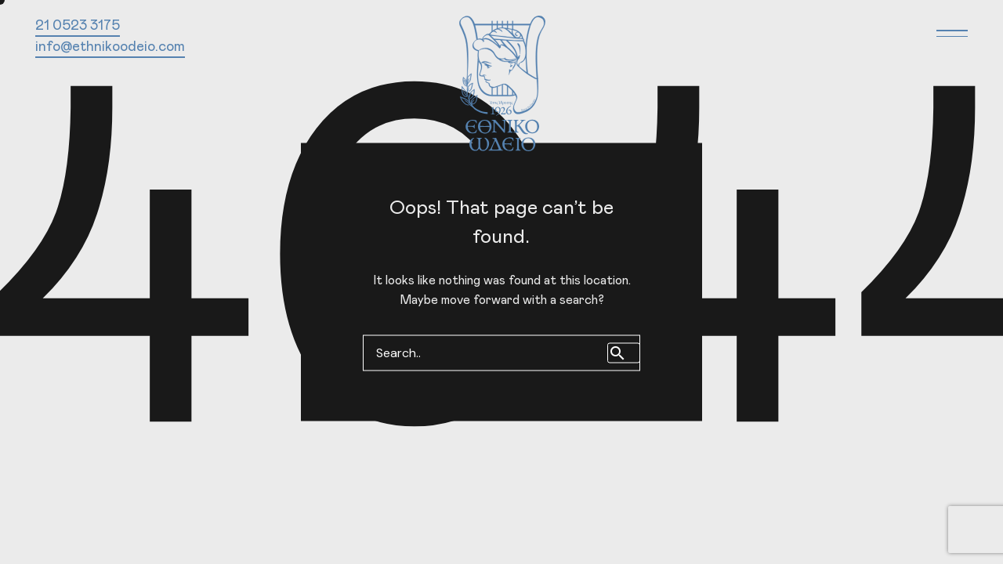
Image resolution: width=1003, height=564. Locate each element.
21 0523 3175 (77, 26)
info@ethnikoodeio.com (110, 47)
